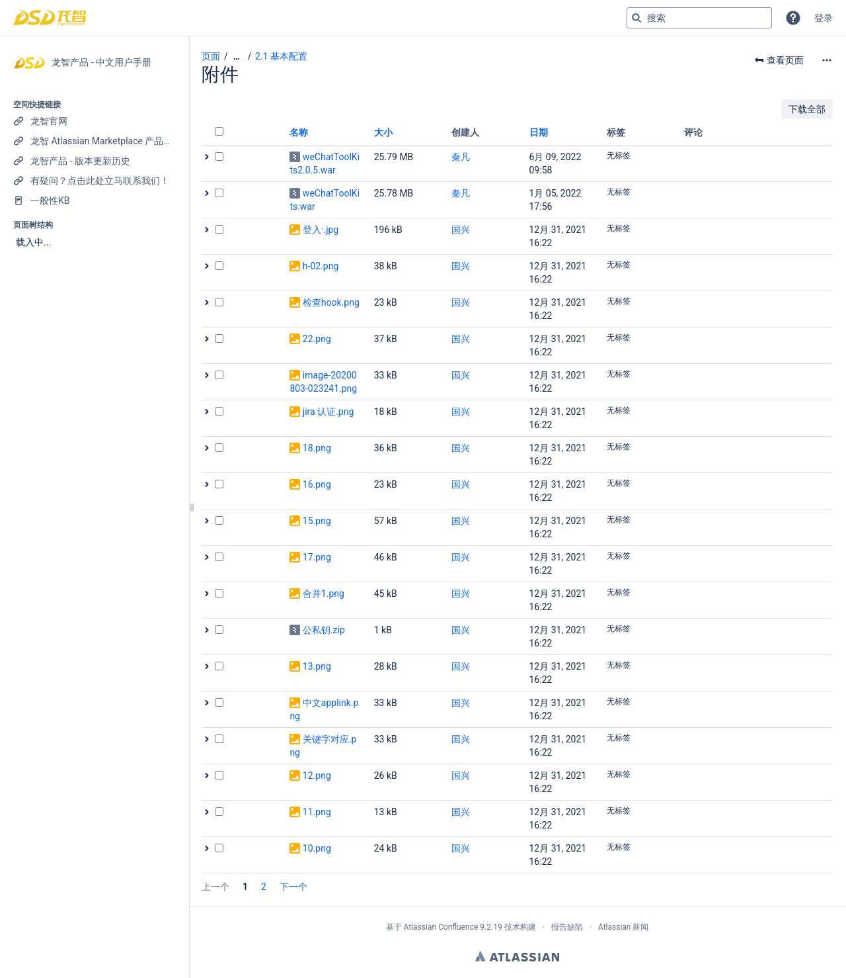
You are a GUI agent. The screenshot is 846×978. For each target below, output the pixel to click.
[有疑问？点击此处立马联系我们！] (94, 181)
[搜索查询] (699, 17)
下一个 (293, 886)
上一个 (215, 886)
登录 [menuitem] (823, 18)
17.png (317, 557)
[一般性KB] (94, 200)
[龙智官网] (94, 121)
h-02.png (320, 266)
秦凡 (460, 157)
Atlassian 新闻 (623, 927)
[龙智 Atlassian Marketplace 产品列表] (94, 141)
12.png (317, 775)
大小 (383, 132)
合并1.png (323, 593)
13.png (317, 666)
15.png (317, 520)
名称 (298, 132)
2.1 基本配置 (281, 56)
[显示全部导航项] (236, 56)
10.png (317, 848)
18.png (317, 448)
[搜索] (636, 18)
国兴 (460, 229)
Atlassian (517, 956)
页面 (211, 56)
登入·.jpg (320, 229)
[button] (793, 17)
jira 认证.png (328, 411)
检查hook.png (331, 302)
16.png (317, 484)
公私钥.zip (324, 630)
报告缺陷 (567, 927)
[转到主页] (50, 17)
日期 (538, 132)
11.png (317, 812)
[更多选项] (826, 60)
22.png (317, 338)
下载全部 (807, 109)
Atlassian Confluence (440, 927)
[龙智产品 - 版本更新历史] (94, 161)
